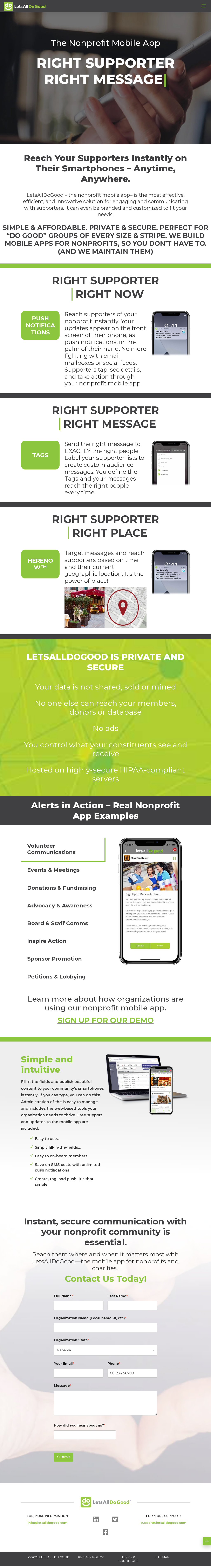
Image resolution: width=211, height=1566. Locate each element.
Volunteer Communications (51, 849)
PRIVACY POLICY (91, 1557)
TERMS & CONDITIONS (128, 1559)
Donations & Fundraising (61, 888)
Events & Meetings (53, 870)
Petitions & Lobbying (56, 976)
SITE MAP (162, 1557)
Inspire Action (46, 941)
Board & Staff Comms (57, 923)
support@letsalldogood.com (163, 1523)
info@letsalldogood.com (47, 1523)
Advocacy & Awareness (60, 905)
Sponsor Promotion (54, 958)
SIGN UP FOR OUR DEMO (105, 1020)
